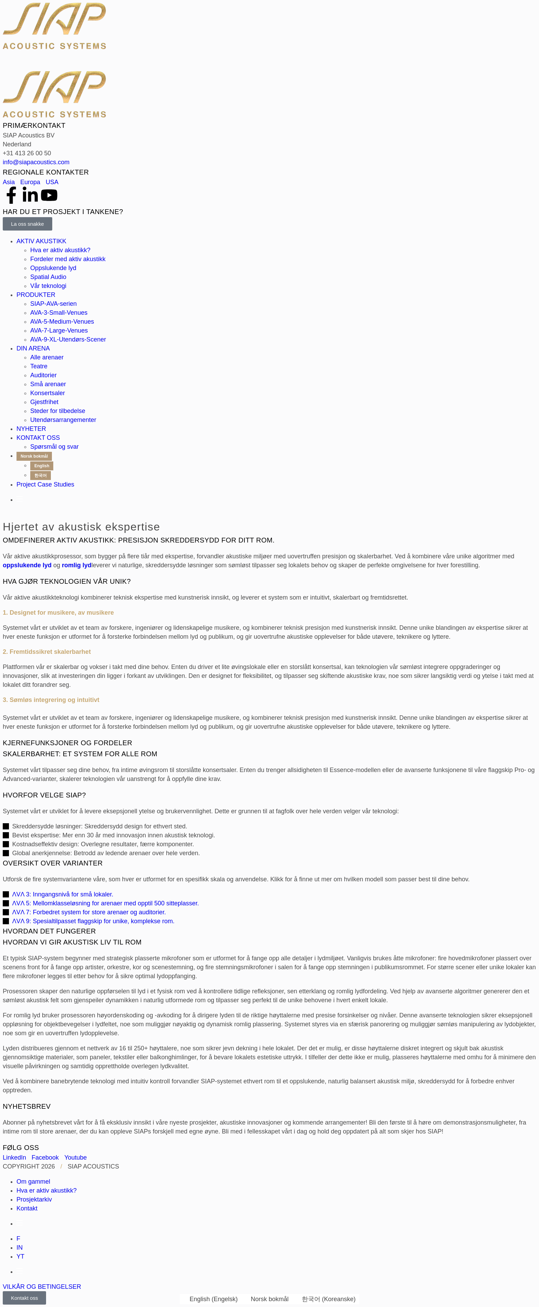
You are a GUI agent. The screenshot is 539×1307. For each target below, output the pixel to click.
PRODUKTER (35, 294)
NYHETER (31, 428)
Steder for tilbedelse (57, 410)
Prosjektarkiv (34, 1199)
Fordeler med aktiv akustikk (68, 259)
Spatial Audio (48, 276)
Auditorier (43, 375)
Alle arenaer (47, 357)
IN (19, 1247)
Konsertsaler (47, 393)
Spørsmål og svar (54, 446)
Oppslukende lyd (53, 268)
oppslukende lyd (27, 565)
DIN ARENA (33, 348)
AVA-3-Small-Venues (58, 312)
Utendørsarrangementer (63, 419)
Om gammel (33, 1181)
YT (20, 1256)
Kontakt (26, 1208)
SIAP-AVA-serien (53, 303)
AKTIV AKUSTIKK (41, 241)
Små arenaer (48, 384)
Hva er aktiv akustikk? (60, 250)
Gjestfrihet (44, 402)
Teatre (38, 366)
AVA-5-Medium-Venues (62, 321)
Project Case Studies (45, 484)
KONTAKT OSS (38, 437)
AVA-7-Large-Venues (59, 330)
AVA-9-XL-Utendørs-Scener (68, 339)
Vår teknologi (48, 285)
